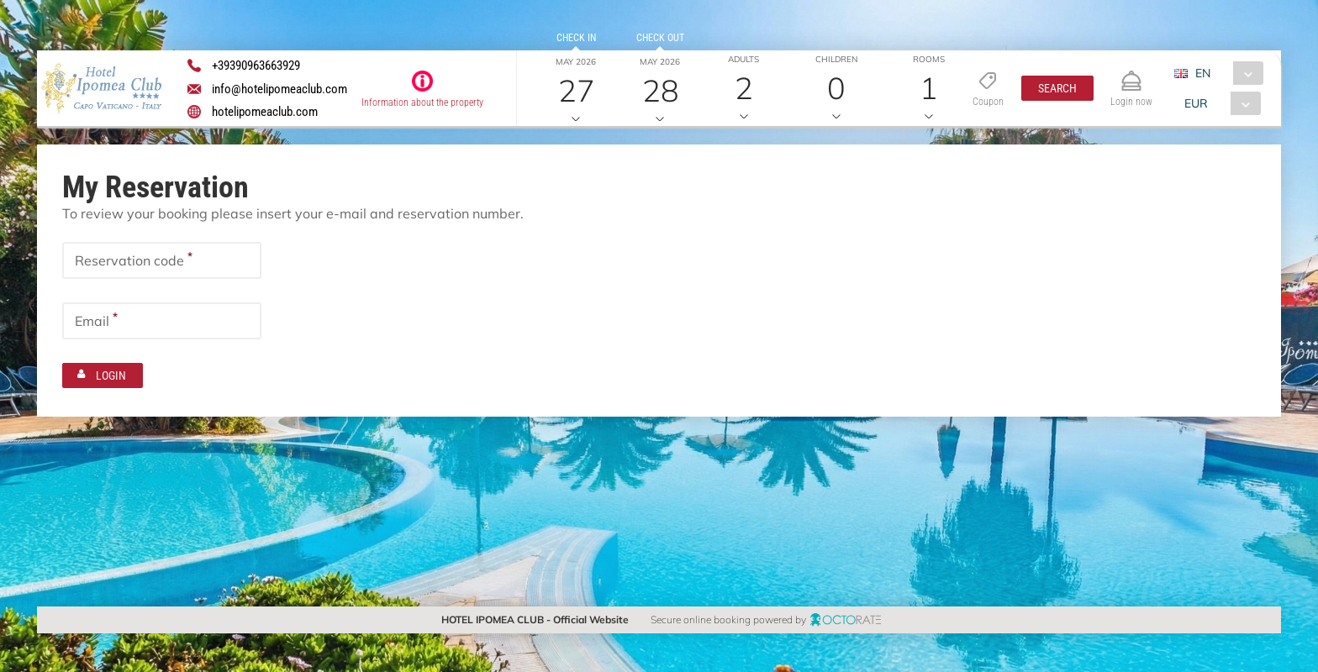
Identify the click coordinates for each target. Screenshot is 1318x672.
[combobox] (1224, 73)
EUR (1195, 103)
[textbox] (161, 260)
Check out (659, 38)
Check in (575, 38)
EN (1202, 73)
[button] (1057, 88)
